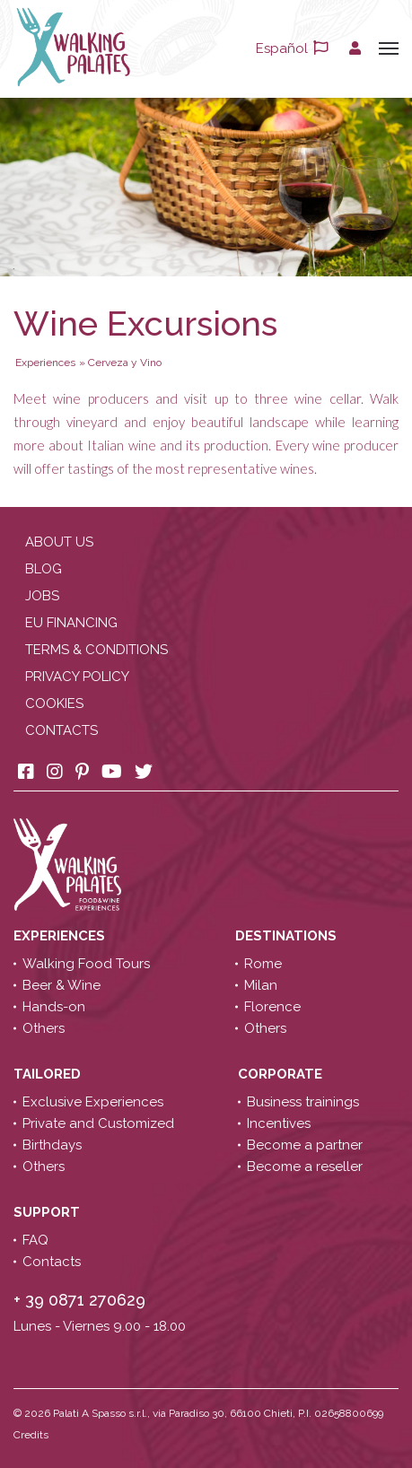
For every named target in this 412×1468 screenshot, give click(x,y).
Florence (272, 1007)
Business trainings (303, 1102)
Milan (260, 985)
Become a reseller (305, 1166)
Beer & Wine (61, 985)
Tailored (48, 1074)
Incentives (279, 1123)
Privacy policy (77, 676)
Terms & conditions (96, 650)
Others (43, 1028)
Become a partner (305, 1145)
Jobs (42, 596)
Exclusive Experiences (92, 1102)
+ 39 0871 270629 (79, 1299)
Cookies (54, 703)
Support (48, 1212)
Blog (43, 569)
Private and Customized (98, 1123)
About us (59, 542)
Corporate (282, 1074)
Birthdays (52, 1145)
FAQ (35, 1240)
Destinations (287, 936)
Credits (30, 1435)
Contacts (61, 730)
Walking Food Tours (86, 964)
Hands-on (53, 1007)
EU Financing (71, 623)
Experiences (61, 936)
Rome (263, 964)
